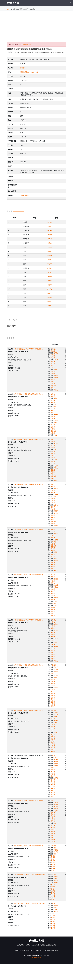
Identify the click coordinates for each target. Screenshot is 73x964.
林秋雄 (53, 918)
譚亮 (52, 365)
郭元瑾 (53, 363)
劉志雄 (53, 351)
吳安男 (49, 260)
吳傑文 (53, 474)
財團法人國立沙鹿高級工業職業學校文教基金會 (28, 349)
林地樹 (53, 841)
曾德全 (53, 595)
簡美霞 (53, 458)
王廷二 (53, 439)
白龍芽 (56, 905)
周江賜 (56, 669)
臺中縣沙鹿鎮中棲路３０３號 (29, 72)
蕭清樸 (56, 909)
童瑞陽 (53, 815)
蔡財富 (54, 349)
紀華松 (53, 410)
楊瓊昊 (53, 591)
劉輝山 (53, 583)
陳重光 (53, 858)
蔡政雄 (53, 922)
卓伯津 (53, 920)
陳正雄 (53, 371)
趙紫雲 (53, 564)
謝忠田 (53, 554)
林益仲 (53, 581)
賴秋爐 (53, 928)
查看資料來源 (24, 195)
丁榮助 (54, 497)
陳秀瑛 (53, 529)
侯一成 (49, 272)
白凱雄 (49, 285)
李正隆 (49, 255)
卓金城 (53, 610)
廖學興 (54, 406)
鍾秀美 (56, 423)
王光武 (53, 566)
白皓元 (56, 359)
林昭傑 (56, 807)
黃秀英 (49, 302)
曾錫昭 (53, 388)
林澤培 (53, 860)
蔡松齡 (49, 281)
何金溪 (53, 464)
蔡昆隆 (53, 702)
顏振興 (53, 367)
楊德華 (54, 846)
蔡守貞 (56, 881)
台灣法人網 (13, 3)
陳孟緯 (53, 831)
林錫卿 (53, 419)
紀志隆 (56, 460)
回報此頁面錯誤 (36, 957)
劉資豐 (54, 603)
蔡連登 (53, 862)
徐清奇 (53, 839)
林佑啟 (53, 819)
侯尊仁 (56, 468)
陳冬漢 (53, 926)
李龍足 (56, 390)
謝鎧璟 (49, 268)
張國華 (49, 264)
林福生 (53, 577)
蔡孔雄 (56, 630)
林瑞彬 (49, 235)
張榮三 (56, 907)
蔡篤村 (56, 854)
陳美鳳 (49, 251)
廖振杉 (49, 247)
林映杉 (53, 536)
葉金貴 (56, 605)
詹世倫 (49, 243)
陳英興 (53, 659)
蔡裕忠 (56, 852)
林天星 (53, 856)
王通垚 (53, 683)
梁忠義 (56, 850)
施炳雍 (53, 897)
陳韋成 (54, 542)
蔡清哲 (53, 899)
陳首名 (56, 879)
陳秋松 (53, 751)
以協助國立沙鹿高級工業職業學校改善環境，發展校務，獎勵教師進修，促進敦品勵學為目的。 (36, 52)
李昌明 (53, 412)
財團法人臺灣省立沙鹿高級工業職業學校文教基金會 (30, 874)
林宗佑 (53, 373)
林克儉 (53, 384)
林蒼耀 (53, 644)
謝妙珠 (49, 289)
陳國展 (49, 297)
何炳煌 (49, 226)
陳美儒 (53, 357)
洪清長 (49, 276)
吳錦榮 (56, 667)
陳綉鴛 (53, 417)
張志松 (49, 306)
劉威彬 (56, 378)
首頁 (8, 9)
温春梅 (53, 454)
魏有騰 (56, 353)
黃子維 (53, 355)
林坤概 (56, 369)
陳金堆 (56, 552)
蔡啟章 (53, 679)
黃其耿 (53, 599)
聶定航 (53, 685)
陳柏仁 (22, 68)
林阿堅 (56, 525)
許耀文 (56, 534)
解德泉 (53, 864)
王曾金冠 (53, 386)
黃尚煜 (56, 398)
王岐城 (53, 507)
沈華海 (56, 848)
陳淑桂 (53, 589)
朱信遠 (53, 361)
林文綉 (53, 718)
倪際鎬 (53, 891)
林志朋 (53, 729)
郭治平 (53, 503)
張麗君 (53, 493)
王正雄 (53, 380)
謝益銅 (56, 540)
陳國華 (53, 817)
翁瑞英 (56, 823)
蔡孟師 (56, 646)
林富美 (53, 490)
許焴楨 (49, 230)
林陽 (53, 903)
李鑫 (48, 293)
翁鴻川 (53, 741)
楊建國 (53, 813)
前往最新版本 (27, 44)
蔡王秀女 (53, 546)
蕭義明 (49, 239)
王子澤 (56, 375)
